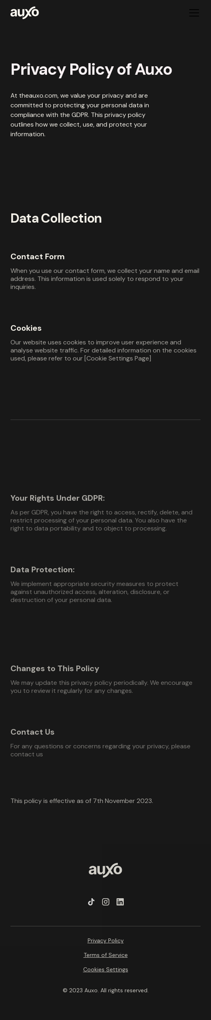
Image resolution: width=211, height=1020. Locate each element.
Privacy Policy (106, 940)
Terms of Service (106, 955)
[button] (192, 13)
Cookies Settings (105, 969)
